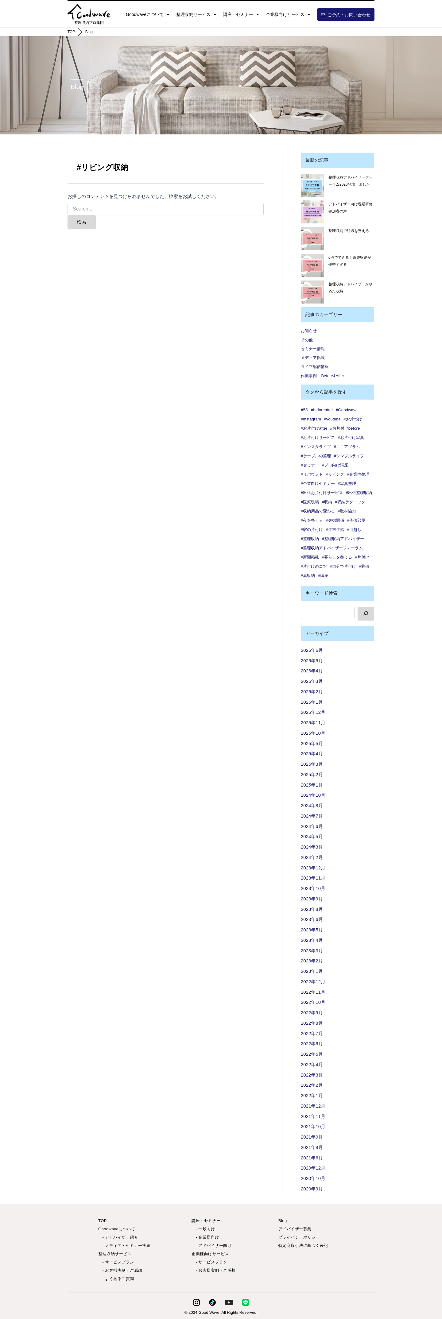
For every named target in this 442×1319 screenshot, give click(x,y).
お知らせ (309, 330)
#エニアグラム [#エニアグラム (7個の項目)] (347, 446)
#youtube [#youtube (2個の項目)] (332, 419)
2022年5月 (312, 1054)
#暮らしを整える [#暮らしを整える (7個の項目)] (337, 557)
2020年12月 (313, 1167)
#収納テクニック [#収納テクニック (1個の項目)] (350, 502)
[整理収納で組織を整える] (312, 238)
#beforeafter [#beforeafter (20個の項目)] (322, 410)
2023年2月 (312, 960)
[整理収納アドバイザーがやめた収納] (312, 292)
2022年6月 (312, 1043)
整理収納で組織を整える (348, 231)
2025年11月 (313, 722)
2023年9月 (312, 898)
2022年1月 (312, 1095)
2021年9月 (312, 1136)
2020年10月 (313, 1178)
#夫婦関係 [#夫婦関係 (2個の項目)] (335, 520)
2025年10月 (313, 733)
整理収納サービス (196, 14)
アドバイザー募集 (295, 1229)
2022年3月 (312, 1074)
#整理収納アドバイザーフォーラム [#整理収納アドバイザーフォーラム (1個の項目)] (332, 548)
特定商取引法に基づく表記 (303, 1245)
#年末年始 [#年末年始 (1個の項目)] (335, 529)
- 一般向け (203, 1229)
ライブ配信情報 (315, 366)
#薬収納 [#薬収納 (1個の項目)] (308, 575)
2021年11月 (313, 1116)
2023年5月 (312, 929)
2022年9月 (312, 1012)
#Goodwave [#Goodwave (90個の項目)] (347, 410)
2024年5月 (312, 836)
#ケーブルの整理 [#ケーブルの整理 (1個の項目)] (316, 456)
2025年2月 (312, 774)
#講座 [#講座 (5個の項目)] (323, 575)
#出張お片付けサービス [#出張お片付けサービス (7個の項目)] (322, 492)
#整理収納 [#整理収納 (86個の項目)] (310, 538)
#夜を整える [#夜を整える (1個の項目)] (312, 520)
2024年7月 (312, 815)
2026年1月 (312, 702)
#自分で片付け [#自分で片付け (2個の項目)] (343, 566)
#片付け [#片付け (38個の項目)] (362, 557)
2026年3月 (312, 681)
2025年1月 (312, 784)
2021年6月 (312, 1157)
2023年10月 (313, 888)
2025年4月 (312, 753)
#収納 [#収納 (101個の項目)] (327, 502)
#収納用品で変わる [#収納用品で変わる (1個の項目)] (318, 511)
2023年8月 (312, 909)
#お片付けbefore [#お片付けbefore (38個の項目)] (345, 428)
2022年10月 (313, 1002)
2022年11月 (313, 992)
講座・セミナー (241, 14)
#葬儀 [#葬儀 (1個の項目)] (364, 566)
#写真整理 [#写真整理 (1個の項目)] (347, 483)
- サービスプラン (116, 1262)
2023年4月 (312, 940)
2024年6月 (312, 826)
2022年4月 (312, 1064)
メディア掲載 (313, 357)
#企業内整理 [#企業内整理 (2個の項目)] (358, 474)
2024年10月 (313, 795)
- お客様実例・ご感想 (120, 1270)
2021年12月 (313, 1105)
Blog (89, 32)
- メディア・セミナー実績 (124, 1245)
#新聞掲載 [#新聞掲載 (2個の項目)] (310, 557)
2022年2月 (312, 1085)
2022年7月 (312, 1033)
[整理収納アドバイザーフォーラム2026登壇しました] (312, 185)
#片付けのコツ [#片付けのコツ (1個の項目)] (314, 566)
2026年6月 (312, 650)
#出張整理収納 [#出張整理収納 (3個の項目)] (359, 492)
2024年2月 (312, 857)
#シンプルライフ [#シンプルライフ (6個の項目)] (349, 456)
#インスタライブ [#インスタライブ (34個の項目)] (316, 446)
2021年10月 (313, 1126)
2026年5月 (312, 660)
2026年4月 (312, 670)
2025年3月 (312, 764)
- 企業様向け (205, 1237)
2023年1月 (312, 971)
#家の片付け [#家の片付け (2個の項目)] (312, 529)
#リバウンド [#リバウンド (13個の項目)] (312, 474)
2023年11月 (313, 877)
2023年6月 (312, 919)
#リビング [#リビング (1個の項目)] (335, 474)
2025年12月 (313, 712)
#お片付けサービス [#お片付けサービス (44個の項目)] (318, 437)
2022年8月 (312, 1023)
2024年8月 (312, 805)
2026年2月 (312, 691)
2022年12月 (313, 981)
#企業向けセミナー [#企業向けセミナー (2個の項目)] (318, 483)
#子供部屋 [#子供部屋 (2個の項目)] (356, 520)
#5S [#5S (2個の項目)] (304, 410)
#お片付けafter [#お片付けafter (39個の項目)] (314, 428)
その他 (307, 340)
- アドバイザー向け (211, 1245)
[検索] (366, 614)
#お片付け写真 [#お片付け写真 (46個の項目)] (351, 437)
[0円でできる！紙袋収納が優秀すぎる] (312, 265)
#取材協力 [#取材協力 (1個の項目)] (347, 511)
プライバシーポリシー (299, 1237)
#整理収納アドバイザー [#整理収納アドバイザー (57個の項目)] (343, 538)
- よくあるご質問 (116, 1278)
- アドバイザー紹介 (118, 1237)
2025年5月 (312, 743)
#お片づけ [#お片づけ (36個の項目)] (352, 419)
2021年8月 (312, 1147)
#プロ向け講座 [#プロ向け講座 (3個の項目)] (335, 465)
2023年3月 (312, 950)
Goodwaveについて (147, 14)
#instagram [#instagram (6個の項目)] (311, 419)
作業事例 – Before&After (322, 375)
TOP (71, 32)
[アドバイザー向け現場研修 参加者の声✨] (312, 211)
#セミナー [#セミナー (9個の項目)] (310, 465)
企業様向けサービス (288, 14)
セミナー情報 (313, 348)
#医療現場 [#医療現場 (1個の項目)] (310, 502)
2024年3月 (312, 846)
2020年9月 (312, 1188)
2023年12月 (313, 867)
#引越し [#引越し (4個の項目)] (354, 529)
